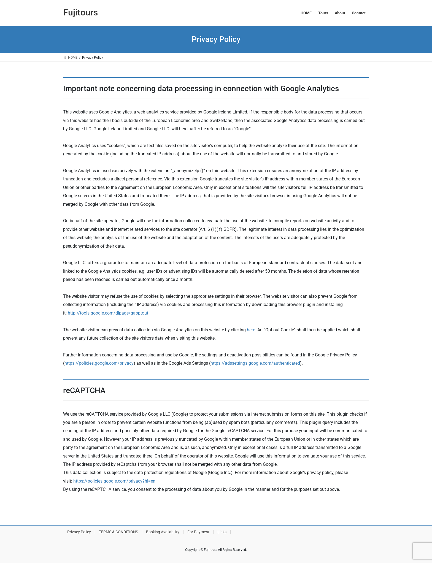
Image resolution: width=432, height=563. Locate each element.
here (251, 329)
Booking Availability (162, 532)
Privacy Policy (79, 532)
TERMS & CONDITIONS (118, 532)
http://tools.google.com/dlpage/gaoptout (108, 313)
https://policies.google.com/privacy (99, 363)
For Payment (198, 532)
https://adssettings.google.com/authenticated (255, 363)
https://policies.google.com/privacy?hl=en (114, 481)
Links (221, 532)
